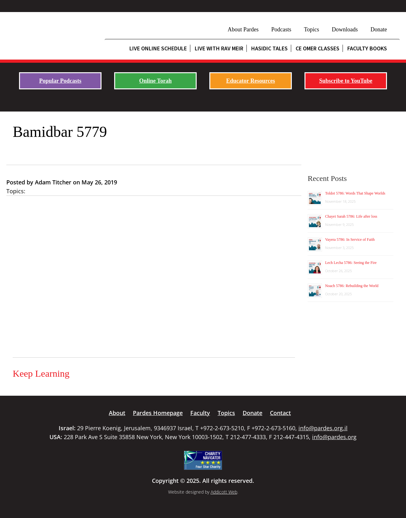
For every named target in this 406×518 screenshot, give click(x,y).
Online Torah (155, 81)
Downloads (345, 29)
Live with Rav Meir (219, 48)
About (117, 413)
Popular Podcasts (60, 81)
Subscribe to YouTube (345, 81)
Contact (280, 413)
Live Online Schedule (158, 48)
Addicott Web (224, 492)
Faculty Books (367, 48)
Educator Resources (250, 81)
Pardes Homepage (158, 413)
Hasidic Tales (269, 48)
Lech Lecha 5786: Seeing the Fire (351, 262)
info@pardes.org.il (323, 428)
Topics (311, 29)
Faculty (200, 413)
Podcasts (281, 29)
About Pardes (243, 29)
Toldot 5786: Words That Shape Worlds (355, 193)
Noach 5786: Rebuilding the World (351, 286)
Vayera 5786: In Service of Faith (350, 239)
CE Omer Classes (317, 48)
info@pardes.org (334, 437)
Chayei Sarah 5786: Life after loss (351, 216)
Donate (378, 29)
